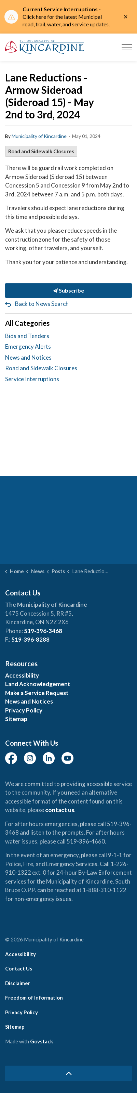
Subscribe (68, 290)
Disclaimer (17, 983)
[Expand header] (127, 47)
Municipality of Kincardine (39, 136)
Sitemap (16, 718)
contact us (59, 809)
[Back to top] (68, 1073)
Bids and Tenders (27, 335)
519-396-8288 (30, 639)
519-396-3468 (43, 630)
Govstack (41, 1041)
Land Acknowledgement (37, 683)
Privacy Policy (23, 710)
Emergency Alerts (28, 346)
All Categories (27, 323)
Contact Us (18, 968)
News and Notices (28, 357)
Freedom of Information (34, 997)
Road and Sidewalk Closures (41, 151)
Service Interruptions (32, 379)
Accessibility (22, 675)
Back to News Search (42, 303)
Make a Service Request (37, 692)
